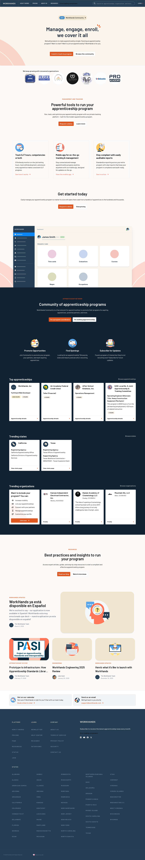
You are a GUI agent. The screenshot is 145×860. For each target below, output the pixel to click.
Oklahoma (90, 788)
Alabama (16, 774)
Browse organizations (128, 486)
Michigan (41, 836)
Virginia (114, 785)
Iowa (39, 797)
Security (54, 746)
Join (14, 758)
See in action (102, 174)
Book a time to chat (26, 703)
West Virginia (116, 808)
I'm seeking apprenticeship (84, 319)
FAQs (14, 741)
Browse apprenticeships (127, 379)
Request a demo (66, 124)
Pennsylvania (92, 799)
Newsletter (36, 729)
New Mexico (66, 819)
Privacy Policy (57, 741)
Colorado (16, 808)
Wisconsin (115, 814)
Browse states (130, 436)
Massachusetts (44, 831)
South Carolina (93, 816)
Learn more (80, 124)
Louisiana (41, 814)
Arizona (15, 791)
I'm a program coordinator (60, 319)
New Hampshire (68, 808)
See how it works (22, 174)
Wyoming (114, 819)
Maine (39, 819)
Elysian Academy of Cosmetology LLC (91, 494)
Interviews (36, 746)
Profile (56, 522)
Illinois (40, 785)
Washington (115, 797)
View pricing (80, 207)
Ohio (88, 782)
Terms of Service (58, 735)
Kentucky (41, 808)
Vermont (114, 780)
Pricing (15, 735)
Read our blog (63, 574)
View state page (24, 468)
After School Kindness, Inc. (88, 387)
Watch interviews (79, 574)
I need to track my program (61, 54)
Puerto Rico (91, 805)
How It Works (18, 729)
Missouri (65, 785)
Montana (65, 791)
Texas (52, 443)
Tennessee (90, 827)
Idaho (39, 780)
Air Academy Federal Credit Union (59, 387)
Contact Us (55, 752)
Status (15, 752)
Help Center (36, 735)
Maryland (41, 825)
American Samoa (19, 785)
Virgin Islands (117, 791)
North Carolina (68, 831)
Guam (14, 836)
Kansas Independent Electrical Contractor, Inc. (59, 495)
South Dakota (92, 822)
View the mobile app (64, 174)
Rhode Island (92, 810)
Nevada (64, 802)
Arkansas (16, 797)
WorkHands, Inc (25, 386)
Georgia (15, 831)
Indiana (40, 791)
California (22, 443)
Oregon (89, 793)
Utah (112, 774)
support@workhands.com (92, 703)
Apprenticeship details (24, 418)
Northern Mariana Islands (94, 775)
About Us (54, 729)
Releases (35, 741)
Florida (15, 825)
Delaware (16, 819)
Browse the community (85, 54)
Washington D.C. (117, 802)
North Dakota (67, 836)
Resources (17, 746)
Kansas (40, 802)
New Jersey (66, 814)
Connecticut (18, 814)
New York (65, 825)
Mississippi (66, 780)
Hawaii (39, 774)
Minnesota (66, 774)
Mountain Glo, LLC (122, 493)
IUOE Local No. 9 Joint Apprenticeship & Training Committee (124, 388)
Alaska (15, 780)
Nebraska (65, 797)
